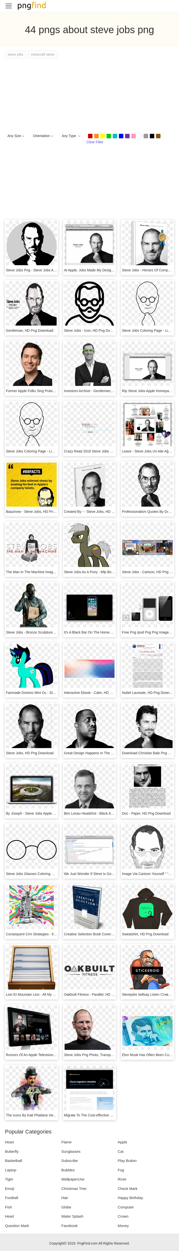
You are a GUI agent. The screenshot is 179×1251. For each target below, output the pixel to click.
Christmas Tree (74, 1188)
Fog (121, 1170)
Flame (66, 1142)
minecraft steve (42, 54)
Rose (122, 1179)
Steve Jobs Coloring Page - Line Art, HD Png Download (48, 451)
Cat (120, 1151)
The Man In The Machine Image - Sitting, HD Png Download (52, 572)
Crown (123, 1216)
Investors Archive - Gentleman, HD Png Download (102, 391)
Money (123, 1226)
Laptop (10, 1170)
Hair (64, 1198)
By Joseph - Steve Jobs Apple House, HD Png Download (49, 813)
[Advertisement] (89, 95)
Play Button (127, 1160)
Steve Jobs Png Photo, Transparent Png (95, 1055)
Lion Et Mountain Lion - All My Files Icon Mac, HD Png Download (55, 994)
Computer (126, 1207)
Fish (8, 1207)
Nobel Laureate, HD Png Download (149, 693)
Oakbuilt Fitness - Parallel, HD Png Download (99, 994)
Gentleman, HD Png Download (29, 330)
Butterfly (12, 1151)
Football (11, 1198)
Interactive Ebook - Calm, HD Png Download (98, 693)
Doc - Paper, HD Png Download (146, 813)
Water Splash (72, 1216)
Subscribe (69, 1160)
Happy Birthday (130, 1198)
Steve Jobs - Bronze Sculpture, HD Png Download (44, 632)
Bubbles (68, 1170)
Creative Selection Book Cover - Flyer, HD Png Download (108, 934)
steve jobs (15, 54)
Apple (122, 1142)
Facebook (69, 1226)
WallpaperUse (73, 1179)
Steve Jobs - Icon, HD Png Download (92, 330)
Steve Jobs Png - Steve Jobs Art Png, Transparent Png (48, 270)
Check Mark (127, 1188)
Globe (66, 1207)
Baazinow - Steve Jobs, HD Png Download (38, 512)
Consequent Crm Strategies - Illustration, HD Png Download (52, 934)
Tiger (9, 1179)
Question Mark (17, 1226)
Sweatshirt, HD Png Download (145, 934)
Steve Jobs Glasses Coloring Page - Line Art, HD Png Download (55, 874)
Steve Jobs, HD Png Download (29, 753)
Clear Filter (95, 142)
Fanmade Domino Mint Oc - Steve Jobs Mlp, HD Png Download (55, 693)
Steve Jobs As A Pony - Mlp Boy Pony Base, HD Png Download (112, 572)
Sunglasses (71, 1151)
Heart (9, 1142)
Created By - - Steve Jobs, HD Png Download (99, 512)
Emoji (9, 1188)
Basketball (13, 1160)
